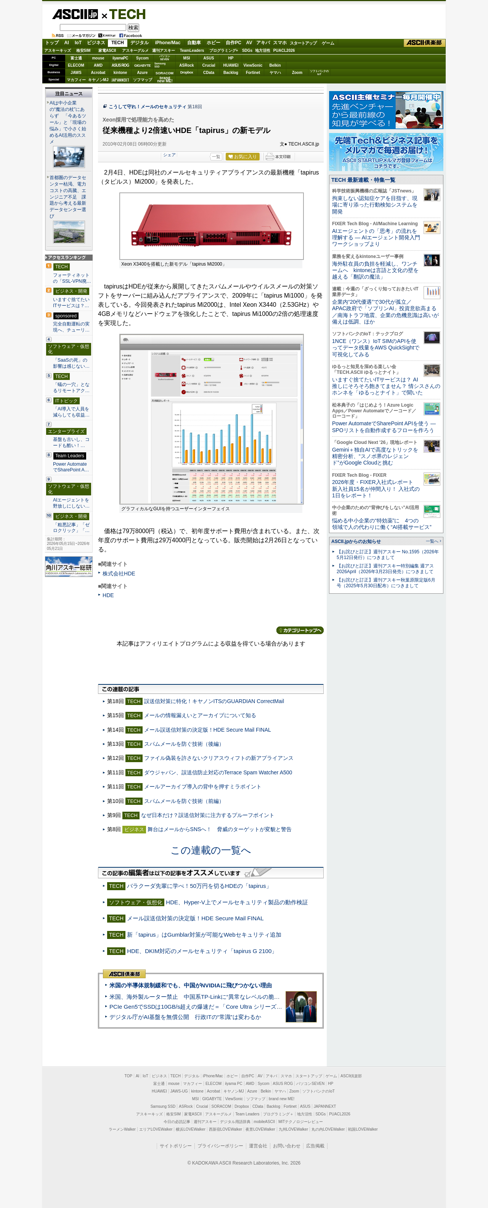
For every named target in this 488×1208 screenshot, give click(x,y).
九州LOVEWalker (293, 1129)
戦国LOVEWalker (362, 1129)
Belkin (275, 65)
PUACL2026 (284, 50)
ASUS (209, 58)
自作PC (233, 42)
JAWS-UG (179, 1091)
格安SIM (83, 50)
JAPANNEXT (120, 80)
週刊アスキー (163, 50)
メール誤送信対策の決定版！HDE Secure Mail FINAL (207, 730)
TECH (124, 13)
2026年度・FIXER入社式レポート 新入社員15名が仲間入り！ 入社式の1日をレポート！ (376, 488)
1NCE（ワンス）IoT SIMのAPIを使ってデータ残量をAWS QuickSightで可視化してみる (375, 347)
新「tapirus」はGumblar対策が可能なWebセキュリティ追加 (204, 934)
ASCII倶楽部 (424, 43)
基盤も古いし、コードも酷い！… (71, 442)
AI (66, 42)
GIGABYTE (142, 65)
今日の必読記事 (177, 1122)
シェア (169, 154)
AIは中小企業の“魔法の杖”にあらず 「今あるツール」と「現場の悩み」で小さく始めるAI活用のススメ (68, 122)
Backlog (230, 72)
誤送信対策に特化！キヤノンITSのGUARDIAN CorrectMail (214, 701)
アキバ (263, 42)
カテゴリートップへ (300, 630)
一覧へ (432, 541)
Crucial (208, 65)
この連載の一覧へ (210, 850)
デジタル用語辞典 (235, 1122)
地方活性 (262, 50)
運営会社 (258, 1146)
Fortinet (253, 72)
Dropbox (186, 72)
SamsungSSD (159, 65)
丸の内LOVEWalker (328, 1129)
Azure (142, 72)
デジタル (139, 42)
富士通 (76, 58)
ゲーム (328, 43)
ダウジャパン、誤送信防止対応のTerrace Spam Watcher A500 (218, 772)
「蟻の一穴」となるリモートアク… (71, 387)
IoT (78, 42)
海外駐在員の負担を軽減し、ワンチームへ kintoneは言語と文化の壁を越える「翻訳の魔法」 (375, 270)
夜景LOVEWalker (260, 1129)
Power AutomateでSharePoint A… (71, 467)
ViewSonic (253, 65)
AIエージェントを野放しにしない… (71, 503)
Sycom (142, 58)
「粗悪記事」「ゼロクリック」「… (71, 528)
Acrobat (98, 72)
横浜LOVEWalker (190, 1129)
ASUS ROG (120, 65)
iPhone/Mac (168, 42)
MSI (186, 58)
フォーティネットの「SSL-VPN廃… (72, 278)
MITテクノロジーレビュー (300, 1122)
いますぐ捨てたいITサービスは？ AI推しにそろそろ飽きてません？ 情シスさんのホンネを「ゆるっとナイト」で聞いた (386, 386)
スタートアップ (303, 43)
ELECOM (76, 65)
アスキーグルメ (135, 50)
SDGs (247, 50)
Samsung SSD (163, 1106)
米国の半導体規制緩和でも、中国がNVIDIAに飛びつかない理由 (190, 985)
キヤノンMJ (98, 80)
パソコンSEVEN (164, 58)
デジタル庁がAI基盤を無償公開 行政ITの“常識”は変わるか (185, 1017)
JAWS (76, 72)
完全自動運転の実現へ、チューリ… (71, 327)
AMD (98, 65)
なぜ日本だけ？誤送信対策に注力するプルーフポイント (207, 815)
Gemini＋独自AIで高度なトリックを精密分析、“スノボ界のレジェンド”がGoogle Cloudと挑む (375, 456)
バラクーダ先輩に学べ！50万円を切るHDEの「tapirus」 (199, 886)
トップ (52, 42)
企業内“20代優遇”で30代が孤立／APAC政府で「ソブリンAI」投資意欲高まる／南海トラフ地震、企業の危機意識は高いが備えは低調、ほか (385, 312)
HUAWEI (231, 65)
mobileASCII (264, 1122)
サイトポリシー (176, 1146)
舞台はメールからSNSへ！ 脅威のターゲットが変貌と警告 (220, 829)
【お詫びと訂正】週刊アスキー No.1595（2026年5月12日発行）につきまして (388, 554)
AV (249, 42)
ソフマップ (142, 80)
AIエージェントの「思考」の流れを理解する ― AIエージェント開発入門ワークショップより (376, 237)
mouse (98, 58)
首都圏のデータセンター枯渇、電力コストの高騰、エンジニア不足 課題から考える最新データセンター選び (68, 197)
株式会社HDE (119, 573)
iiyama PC (233, 1083)
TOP (128, 1076)
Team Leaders (247, 1114)
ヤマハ (275, 72)
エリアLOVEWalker (155, 1129)
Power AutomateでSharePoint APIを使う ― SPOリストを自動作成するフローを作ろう (384, 426)
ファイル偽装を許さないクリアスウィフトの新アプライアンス (219, 758)
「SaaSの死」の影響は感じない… (71, 363)
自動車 (194, 42)
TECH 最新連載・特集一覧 (363, 180)
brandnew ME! (165, 80)
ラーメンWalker (122, 1129)
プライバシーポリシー (220, 1146)
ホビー (213, 42)
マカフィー (76, 80)
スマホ (280, 42)
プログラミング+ (223, 50)
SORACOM (221, 1106)
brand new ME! (281, 1099)
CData (208, 72)
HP (231, 58)
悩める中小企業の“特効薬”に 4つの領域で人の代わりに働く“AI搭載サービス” (382, 523)
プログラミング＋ (278, 1114)
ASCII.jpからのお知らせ (356, 541)
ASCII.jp (75, 14)
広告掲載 (315, 1146)
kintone (120, 72)
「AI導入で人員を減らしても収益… (71, 412)
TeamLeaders (192, 50)
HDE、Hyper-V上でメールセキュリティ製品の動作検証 (237, 902)
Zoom (297, 72)
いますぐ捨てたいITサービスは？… (71, 302)
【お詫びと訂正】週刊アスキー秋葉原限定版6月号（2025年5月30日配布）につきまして (386, 582)
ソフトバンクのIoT (319, 72)
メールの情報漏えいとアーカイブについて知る (200, 715)
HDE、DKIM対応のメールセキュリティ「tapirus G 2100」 (202, 951)
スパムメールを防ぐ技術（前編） (184, 801)
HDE (108, 595)
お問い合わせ (286, 1146)
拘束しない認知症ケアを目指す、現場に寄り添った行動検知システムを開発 (374, 205)
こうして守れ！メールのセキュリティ (147, 106)
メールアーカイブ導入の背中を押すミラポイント (203, 786)
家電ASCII (107, 50)
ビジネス (96, 42)
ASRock (186, 65)
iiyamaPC (120, 58)
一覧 (216, 156)
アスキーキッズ (57, 50)
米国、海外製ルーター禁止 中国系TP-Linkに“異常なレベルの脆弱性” (198, 996)
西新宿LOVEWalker (225, 1129)
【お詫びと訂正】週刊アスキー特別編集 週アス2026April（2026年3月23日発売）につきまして (385, 568)
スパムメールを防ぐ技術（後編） (184, 744)
